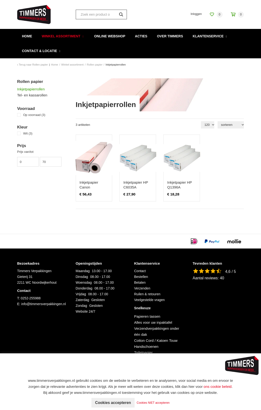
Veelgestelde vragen (149, 300)
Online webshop (109, 36)
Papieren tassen (147, 316)
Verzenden (142, 288)
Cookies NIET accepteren (153, 402)
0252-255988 (31, 298)
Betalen (139, 282)
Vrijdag (81, 294)
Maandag (83, 271)
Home (27, 36)
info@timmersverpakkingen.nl (43, 304)
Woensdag (84, 282)
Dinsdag (82, 277)
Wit (27, 133)
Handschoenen (146, 346)
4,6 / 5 (230, 271)
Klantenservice (208, 36)
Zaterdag (82, 300)
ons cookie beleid (218, 386)
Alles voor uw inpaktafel (153, 322)
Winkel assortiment (61, 36)
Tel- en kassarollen (32, 95)
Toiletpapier (143, 352)
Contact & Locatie (39, 51)
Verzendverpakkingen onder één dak (156, 331)
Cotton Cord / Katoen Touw (156, 340)
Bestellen (141, 277)
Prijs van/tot (25, 151)
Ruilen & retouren (147, 294)
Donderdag (84, 288)
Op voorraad (34, 115)
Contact (140, 271)
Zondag (81, 306)
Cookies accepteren (113, 403)
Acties (141, 36)
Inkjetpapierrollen (31, 89)
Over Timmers (170, 36)
